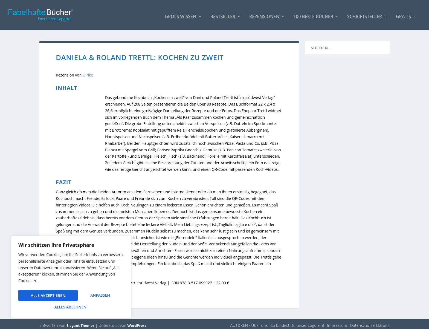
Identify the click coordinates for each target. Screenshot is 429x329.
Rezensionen (264, 14)
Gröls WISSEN (180, 14)
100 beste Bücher (313, 14)
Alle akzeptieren (71, 307)
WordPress (136, 322)
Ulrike (88, 72)
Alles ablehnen (93, 296)
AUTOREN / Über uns (249, 322)
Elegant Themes (80, 322)
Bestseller (223, 14)
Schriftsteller (364, 14)
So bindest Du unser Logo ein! (297, 322)
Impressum (337, 322)
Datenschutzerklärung (370, 322)
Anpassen (40, 296)
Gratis (403, 14)
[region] (71, 278)
